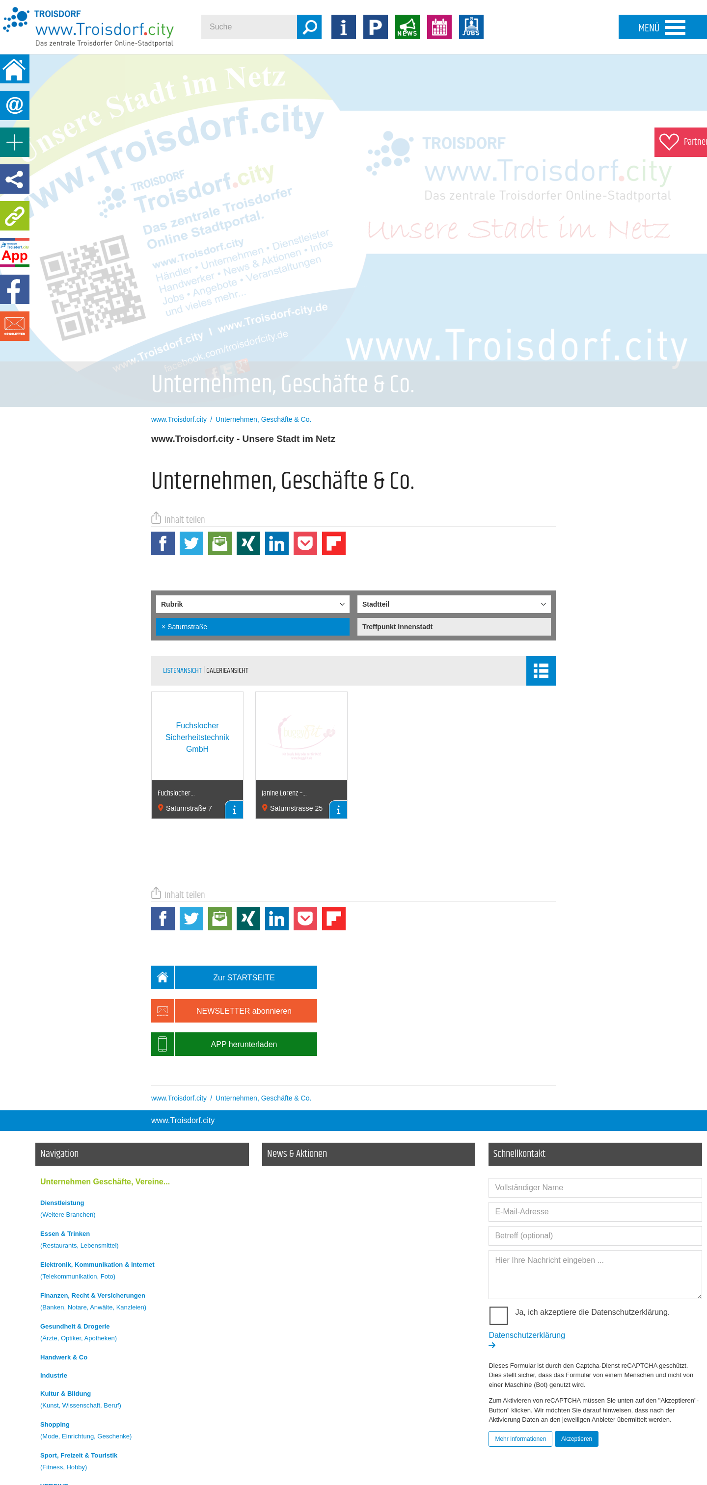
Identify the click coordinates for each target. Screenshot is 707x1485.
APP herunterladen (214, 1044)
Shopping (142, 1432)
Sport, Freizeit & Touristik (142, 1463)
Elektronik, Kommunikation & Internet (142, 1272)
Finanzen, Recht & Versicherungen (142, 1303)
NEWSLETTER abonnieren (221, 1011)
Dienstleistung (142, 1210)
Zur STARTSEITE (213, 977)
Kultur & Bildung (142, 1401)
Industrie (53, 1375)
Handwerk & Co (63, 1357)
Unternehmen (105, 1182)
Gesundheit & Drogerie (142, 1334)
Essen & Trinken (142, 1241)
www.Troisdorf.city (183, 1120)
